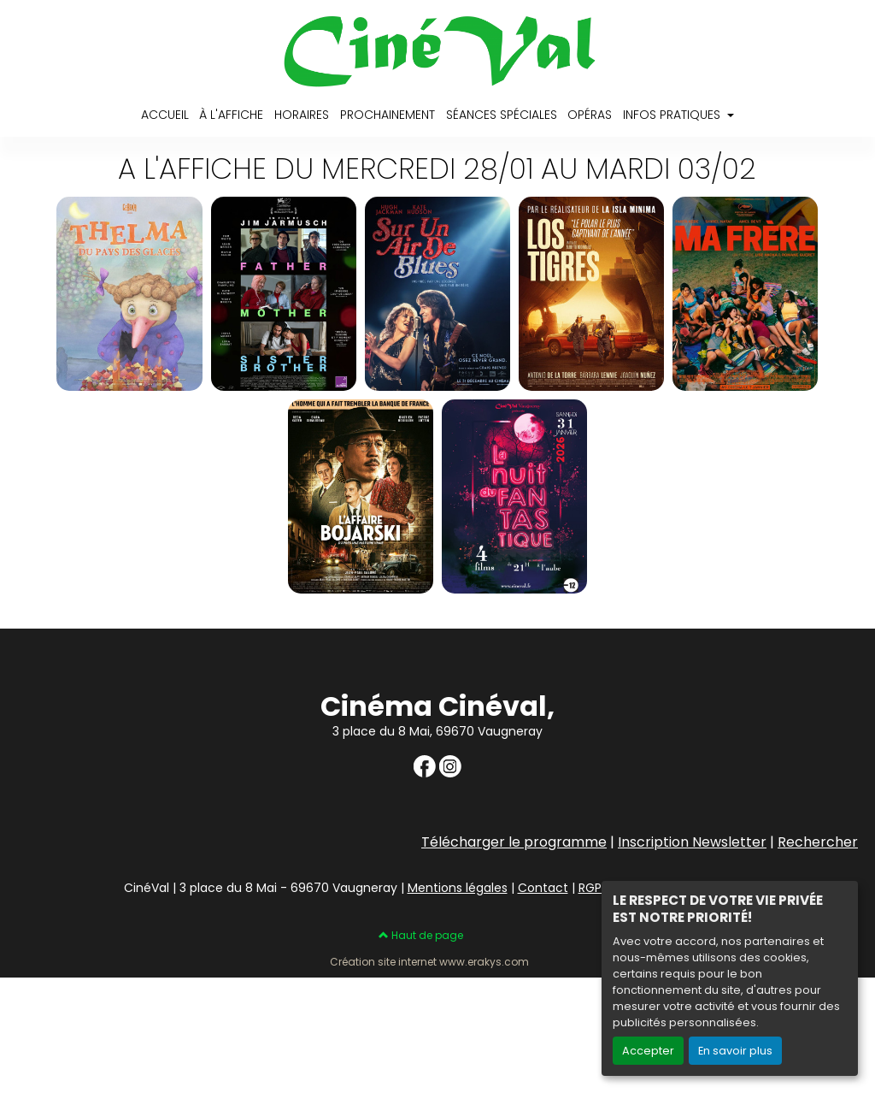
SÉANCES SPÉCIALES (501, 114)
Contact (543, 887)
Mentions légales (458, 887)
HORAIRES (301, 114)
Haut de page (421, 935)
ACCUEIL (165, 114)
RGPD (594, 887)
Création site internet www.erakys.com (429, 962)
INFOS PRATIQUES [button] (673, 114)
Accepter (648, 1050)
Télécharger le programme (514, 842)
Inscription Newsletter (692, 842)
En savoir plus (735, 1050)
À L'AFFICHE (231, 114)
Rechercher (818, 842)
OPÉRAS (589, 114)
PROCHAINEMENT (387, 114)
